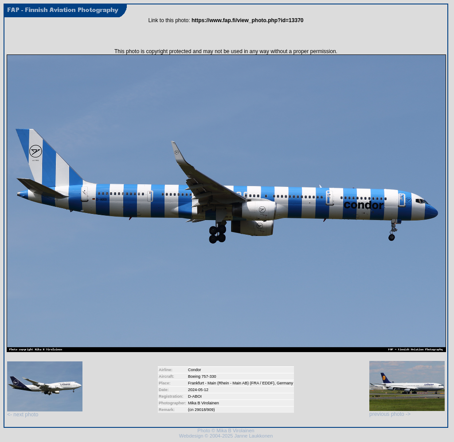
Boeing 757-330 (202, 376)
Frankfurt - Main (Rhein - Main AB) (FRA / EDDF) (231, 383)
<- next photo (44, 412)
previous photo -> (407, 411)
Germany (285, 383)
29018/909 (204, 409)
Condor (194, 370)
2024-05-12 (198, 390)
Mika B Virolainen (203, 403)
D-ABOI (195, 396)
